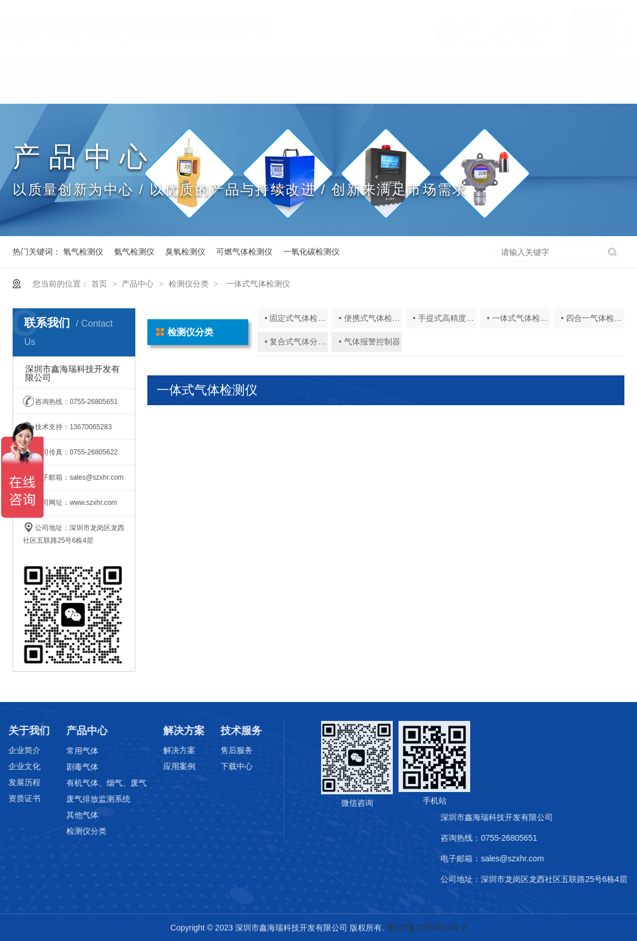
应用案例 (159, 766)
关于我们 (109, 85)
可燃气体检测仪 (244, 251)
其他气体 (62, 815)
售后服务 (217, 750)
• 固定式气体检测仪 (299, 318)
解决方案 (304, 85)
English (500, 85)
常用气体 (62, 750)
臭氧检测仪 (185, 251)
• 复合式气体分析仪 (299, 341)
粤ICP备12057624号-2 (426, 928)
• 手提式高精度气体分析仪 (459, 318)
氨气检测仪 (134, 251)
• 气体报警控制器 (369, 341)
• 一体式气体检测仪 (521, 318)
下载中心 (217, 766)
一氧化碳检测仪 (311, 251)
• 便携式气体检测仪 (373, 318)
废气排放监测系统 (78, 798)
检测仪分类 (189, 283)
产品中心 (174, 85)
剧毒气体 (62, 766)
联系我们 (434, 85)
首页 (44, 85)
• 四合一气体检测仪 (595, 318)
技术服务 (369, 85)
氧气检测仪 (83, 251)
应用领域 (239, 85)
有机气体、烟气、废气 (86, 782)
